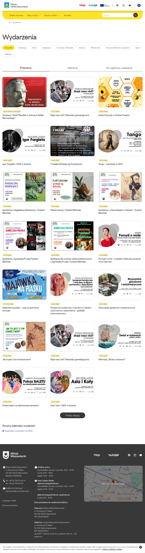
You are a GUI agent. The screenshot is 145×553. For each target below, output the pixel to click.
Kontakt (67, 15)
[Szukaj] (120, 15)
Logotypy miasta (9, 500)
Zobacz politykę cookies (112, 549)
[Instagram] (123, 5)
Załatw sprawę (16, 15)
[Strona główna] (9, 22)
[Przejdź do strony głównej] (14, 455)
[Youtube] (129, 5)
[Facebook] (117, 5)
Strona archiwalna (10, 505)
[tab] (25, 68)
